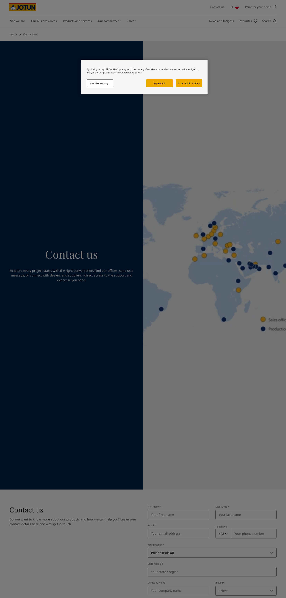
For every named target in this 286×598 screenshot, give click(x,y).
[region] (144, 77)
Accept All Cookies (189, 83)
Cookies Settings (100, 83)
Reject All (159, 83)
